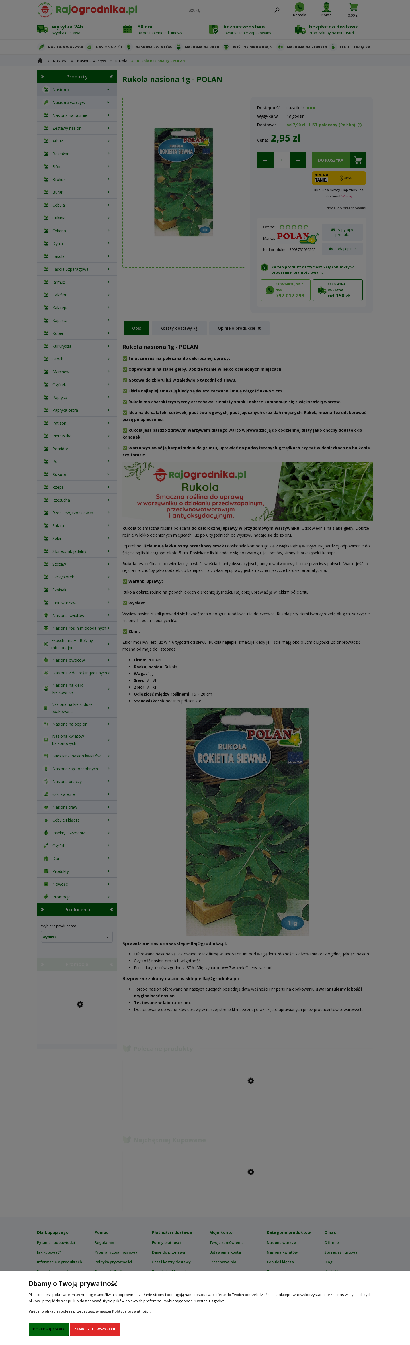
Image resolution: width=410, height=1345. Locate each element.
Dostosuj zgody (49, 1329)
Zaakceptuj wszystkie (95, 1329)
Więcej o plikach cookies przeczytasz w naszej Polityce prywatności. (90, 1311)
